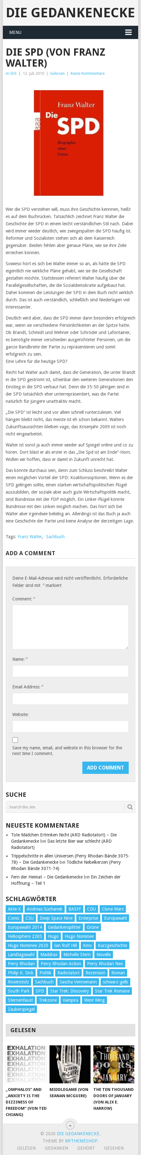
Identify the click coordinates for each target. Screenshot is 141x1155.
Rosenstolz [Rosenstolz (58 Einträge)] (18, 981)
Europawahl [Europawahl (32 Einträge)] (115, 918)
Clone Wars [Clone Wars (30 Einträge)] (113, 908)
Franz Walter (30, 536)
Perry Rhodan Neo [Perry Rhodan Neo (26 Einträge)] (105, 963)
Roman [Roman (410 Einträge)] (118, 972)
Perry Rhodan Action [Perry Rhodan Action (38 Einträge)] (61, 963)
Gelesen (57, 73)
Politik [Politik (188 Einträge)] (45, 972)
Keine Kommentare (88, 73)
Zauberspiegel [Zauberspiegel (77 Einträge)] (21, 1009)
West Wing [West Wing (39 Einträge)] (94, 1000)
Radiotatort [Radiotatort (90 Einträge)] (68, 972)
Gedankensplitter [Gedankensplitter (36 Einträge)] (64, 927)
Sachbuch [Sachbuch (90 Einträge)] (44, 981)
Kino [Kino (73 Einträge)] (87, 945)
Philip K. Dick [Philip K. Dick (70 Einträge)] (20, 972)
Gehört (86, 1148)
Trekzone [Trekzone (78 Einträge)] (48, 1000)
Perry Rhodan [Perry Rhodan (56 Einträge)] (21, 963)
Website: (20, 714)
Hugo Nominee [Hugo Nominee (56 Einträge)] (79, 936)
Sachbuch (55, 536)
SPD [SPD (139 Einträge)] (40, 991)
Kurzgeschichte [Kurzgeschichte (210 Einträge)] (112, 945)
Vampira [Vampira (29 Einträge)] (70, 1000)
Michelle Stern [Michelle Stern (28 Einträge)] (77, 954)
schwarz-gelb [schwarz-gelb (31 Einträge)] (115, 981)
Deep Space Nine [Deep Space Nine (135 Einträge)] (56, 918)
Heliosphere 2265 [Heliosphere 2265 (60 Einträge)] (25, 936)
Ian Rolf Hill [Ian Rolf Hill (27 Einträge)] (65, 945)
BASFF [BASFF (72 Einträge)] (74, 908)
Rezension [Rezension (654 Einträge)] (95, 972)
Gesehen (114, 1148)
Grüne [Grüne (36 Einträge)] (93, 927)
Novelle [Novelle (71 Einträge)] (104, 954)
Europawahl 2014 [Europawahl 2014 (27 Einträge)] (25, 927)
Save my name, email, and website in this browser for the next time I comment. (67, 750)
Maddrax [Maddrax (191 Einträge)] (48, 954)
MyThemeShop (81, 1140)
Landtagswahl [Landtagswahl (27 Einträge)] (21, 954)
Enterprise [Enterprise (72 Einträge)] (88, 918)
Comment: (23, 599)
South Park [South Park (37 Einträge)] (19, 991)
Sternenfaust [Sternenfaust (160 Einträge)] (20, 1000)
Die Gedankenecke (70, 12)
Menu (15, 32)
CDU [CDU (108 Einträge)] (91, 908)
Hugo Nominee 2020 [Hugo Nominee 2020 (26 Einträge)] (28, 945)
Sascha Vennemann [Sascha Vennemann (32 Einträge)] (78, 981)
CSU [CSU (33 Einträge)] (30, 918)
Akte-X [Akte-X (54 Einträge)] (14, 908)
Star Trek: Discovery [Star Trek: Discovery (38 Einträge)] (69, 991)
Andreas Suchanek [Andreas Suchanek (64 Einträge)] (44, 908)
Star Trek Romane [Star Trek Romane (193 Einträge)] (112, 991)
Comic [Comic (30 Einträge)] (14, 918)
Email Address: (27, 687)
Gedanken (56, 1148)
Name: (19, 659)
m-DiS (11, 73)
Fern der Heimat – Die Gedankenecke (47, 876)
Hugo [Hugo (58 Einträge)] (53, 936)
